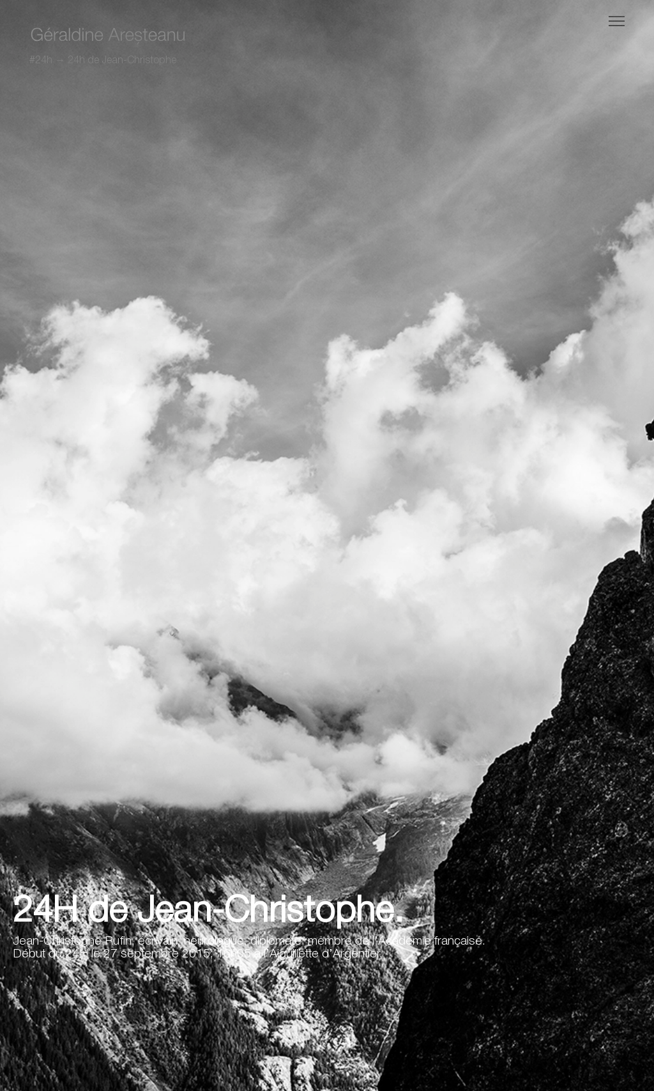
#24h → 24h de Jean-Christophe (102, 60)
